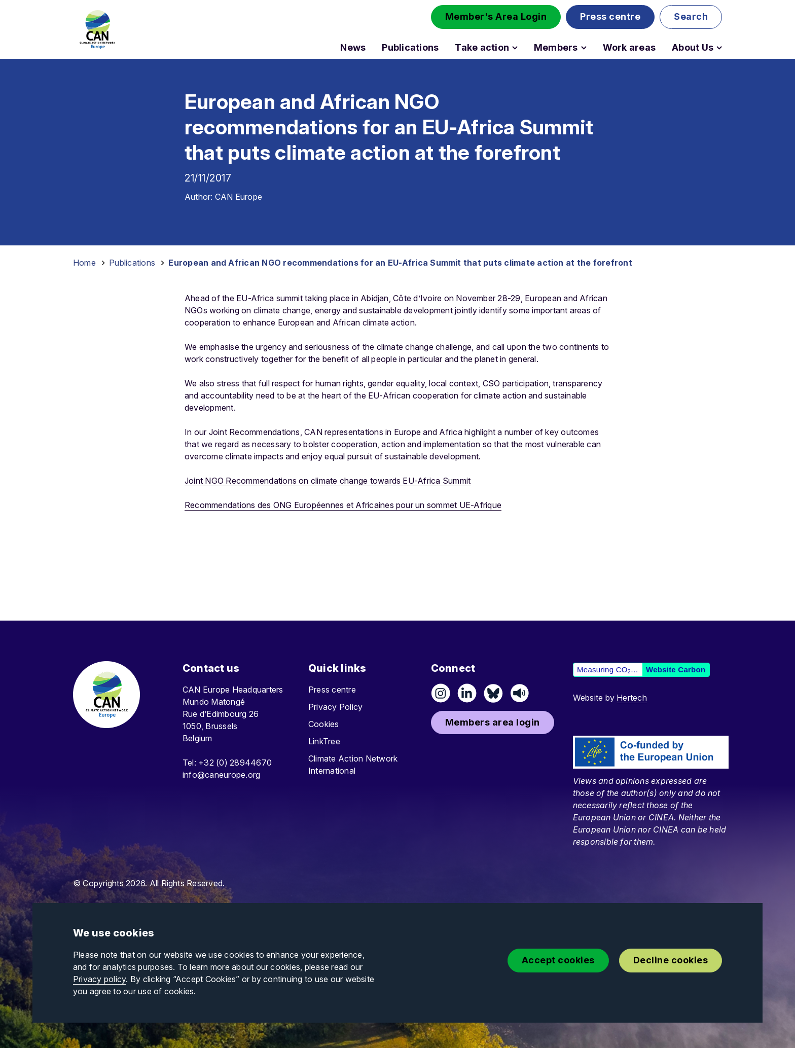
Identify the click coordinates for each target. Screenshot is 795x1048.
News (353, 48)
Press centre (332, 689)
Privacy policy (99, 979)
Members (556, 48)
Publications (410, 48)
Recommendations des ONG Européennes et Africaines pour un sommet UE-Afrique (343, 505)
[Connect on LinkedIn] (467, 693)
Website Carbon (675, 669)
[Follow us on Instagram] (440, 693)
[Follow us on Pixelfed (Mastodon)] (493, 693)
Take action (482, 48)
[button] (496, 17)
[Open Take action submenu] (515, 48)
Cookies (323, 724)
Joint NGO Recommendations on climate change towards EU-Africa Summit (328, 481)
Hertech (632, 698)
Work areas (629, 48)
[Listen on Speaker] (519, 693)
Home (84, 263)
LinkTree (324, 741)
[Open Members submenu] (584, 48)
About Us (692, 48)
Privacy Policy (335, 707)
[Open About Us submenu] (719, 48)
